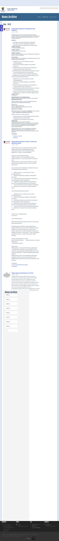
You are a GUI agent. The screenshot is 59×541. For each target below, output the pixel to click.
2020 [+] (8, 304)
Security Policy (18, 536)
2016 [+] (8, 321)
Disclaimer (11, 536)
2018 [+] (8, 312)
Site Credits (5, 536)
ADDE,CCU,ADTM (17, 136)
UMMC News (45, 17)
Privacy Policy (34, 534)
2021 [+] (8, 299)
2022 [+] (8, 295)
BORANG (15, 137)
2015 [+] (8, 326)
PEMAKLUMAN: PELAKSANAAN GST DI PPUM (22, 273)
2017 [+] (8, 317)
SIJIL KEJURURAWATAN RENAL (20, 264)
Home (39, 17)
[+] (6, 330)
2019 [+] (8, 308)
